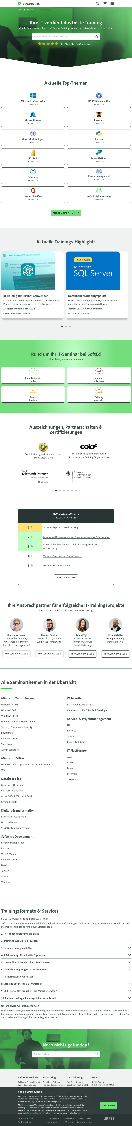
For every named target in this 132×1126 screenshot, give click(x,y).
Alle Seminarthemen (66, 213)
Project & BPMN (75, 742)
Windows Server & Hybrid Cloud (18, 721)
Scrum (70, 736)
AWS (69, 756)
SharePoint (7, 744)
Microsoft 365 (8, 710)
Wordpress (6, 882)
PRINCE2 (71, 730)
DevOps (5, 865)
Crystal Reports (9, 802)
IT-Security (74, 698)
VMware (71, 779)
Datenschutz (69, 1118)
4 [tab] (68, 490)
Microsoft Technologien (17, 698)
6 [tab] (76, 490)
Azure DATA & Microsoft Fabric (17, 796)
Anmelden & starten (15, 313)
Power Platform (9, 738)
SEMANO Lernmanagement (15, 828)
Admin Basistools (10, 749)
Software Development (17, 836)
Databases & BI (11, 779)
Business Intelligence (12, 790)
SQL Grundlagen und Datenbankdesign (61, 527)
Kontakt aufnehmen (16, 653)
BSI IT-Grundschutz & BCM (81, 704)
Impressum (55, 1118)
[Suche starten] (97, 36)
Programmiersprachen (12, 842)
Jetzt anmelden (77, 313)
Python (5, 848)
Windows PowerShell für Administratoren (62, 556)
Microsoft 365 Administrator (56, 565)
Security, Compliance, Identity (16, 727)
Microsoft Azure (9, 704)
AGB (81, 1118)
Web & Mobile (8, 854)
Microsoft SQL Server (12, 785)
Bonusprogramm (84, 1122)
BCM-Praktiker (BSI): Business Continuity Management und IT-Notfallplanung (71, 546)
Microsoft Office (12, 758)
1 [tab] (62, 326)
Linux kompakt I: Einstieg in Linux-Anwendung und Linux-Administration (76, 537)
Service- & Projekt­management (89, 719)
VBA (3, 770)
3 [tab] (70, 326)
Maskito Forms (9, 822)
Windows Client (9, 716)
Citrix (70, 762)
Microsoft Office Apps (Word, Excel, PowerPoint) (26, 764)
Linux (70, 768)
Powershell (7, 732)
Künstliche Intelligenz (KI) (14, 816)
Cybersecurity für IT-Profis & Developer (87, 710)
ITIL (69, 725)
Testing (5, 870)
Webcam (69, 1122)
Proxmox (72, 773)
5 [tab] (72, 490)
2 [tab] (66, 326)
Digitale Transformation (18, 810)
